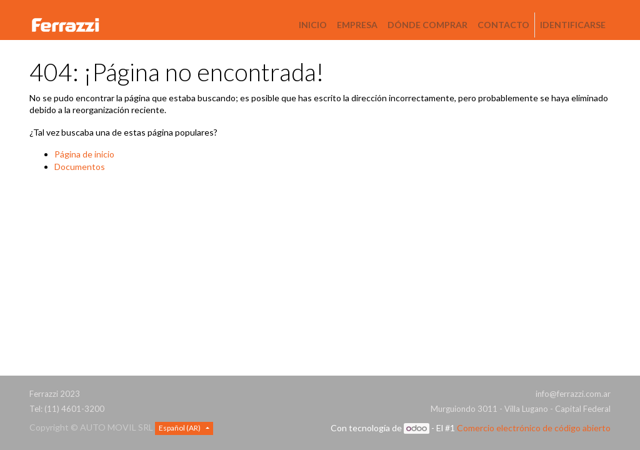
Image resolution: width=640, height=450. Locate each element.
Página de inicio (84, 154)
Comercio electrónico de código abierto (534, 427)
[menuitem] (313, 25)
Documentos (79, 166)
